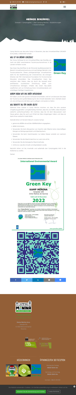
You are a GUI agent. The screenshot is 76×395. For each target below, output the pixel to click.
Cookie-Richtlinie (53, 391)
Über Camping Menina (40, 22)
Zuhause (18, 22)
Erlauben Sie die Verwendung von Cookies (31, 391)
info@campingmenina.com (23, 318)
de (64, 2)
